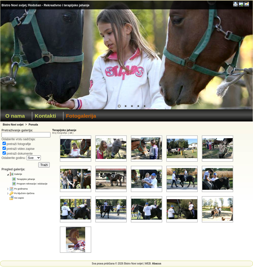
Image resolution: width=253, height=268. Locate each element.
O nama (15, 116)
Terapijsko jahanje (26, 179)
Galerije (18, 174)
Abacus (156, 263)
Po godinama (21, 189)
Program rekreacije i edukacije (32, 183)
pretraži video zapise (20, 149)
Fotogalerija (81, 116)
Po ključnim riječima (24, 193)
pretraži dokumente (20, 153)
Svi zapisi (19, 198)
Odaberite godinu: (14, 158)
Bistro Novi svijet (13, 124)
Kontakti (45, 116)
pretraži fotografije (19, 144)
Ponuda (33, 124)
